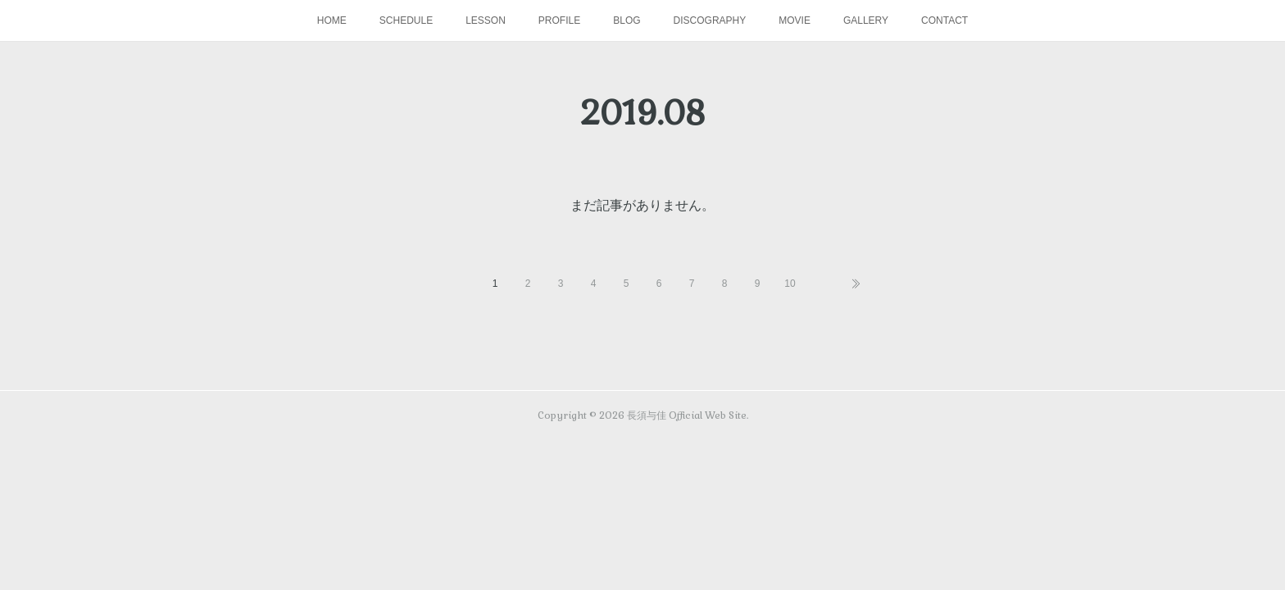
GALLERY (865, 20)
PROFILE (559, 20)
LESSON (485, 20)
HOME (332, 20)
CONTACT (944, 20)
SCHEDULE (406, 20)
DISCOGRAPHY (710, 20)
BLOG (626, 20)
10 (789, 283)
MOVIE (795, 20)
